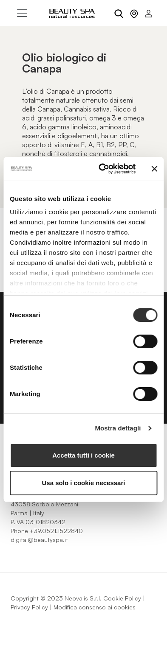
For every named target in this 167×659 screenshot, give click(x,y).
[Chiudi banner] (154, 169)
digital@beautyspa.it (39, 539)
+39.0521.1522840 (56, 530)
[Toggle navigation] (22, 13)
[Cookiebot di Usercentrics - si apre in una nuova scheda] (102, 168)
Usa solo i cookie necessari (83, 482)
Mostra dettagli (118, 428)
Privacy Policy (29, 607)
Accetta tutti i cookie (83, 455)
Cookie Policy (122, 598)
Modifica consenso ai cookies (95, 607)
